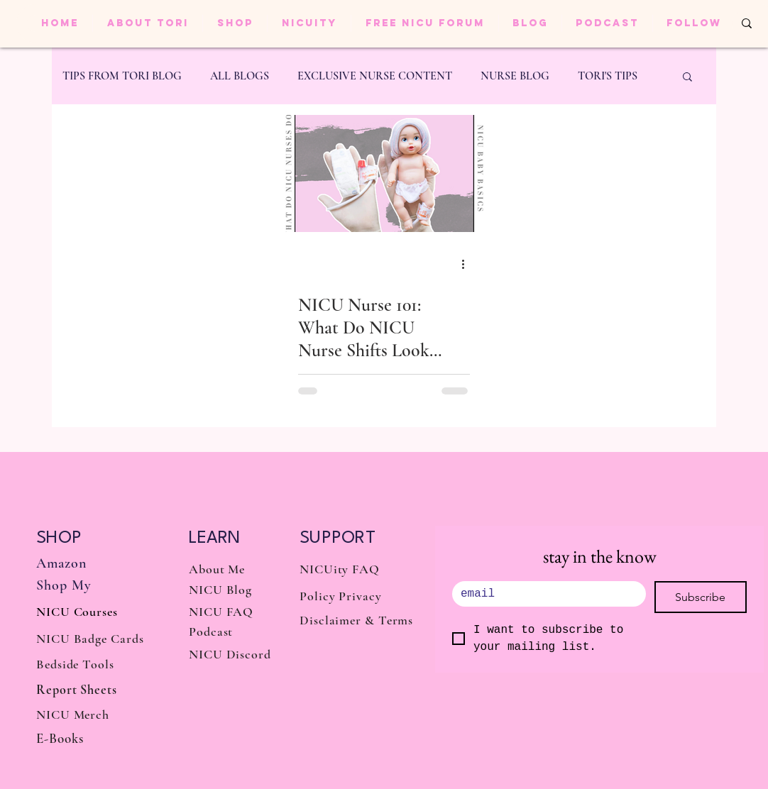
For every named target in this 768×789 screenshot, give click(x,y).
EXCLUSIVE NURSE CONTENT (374, 76)
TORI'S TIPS (607, 76)
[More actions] (467, 263)
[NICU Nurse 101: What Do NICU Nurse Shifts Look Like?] (384, 173)
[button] (687, 77)
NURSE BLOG (515, 76)
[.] (544, 594)
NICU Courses (77, 611)
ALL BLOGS (239, 76)
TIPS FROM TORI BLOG (122, 76)
